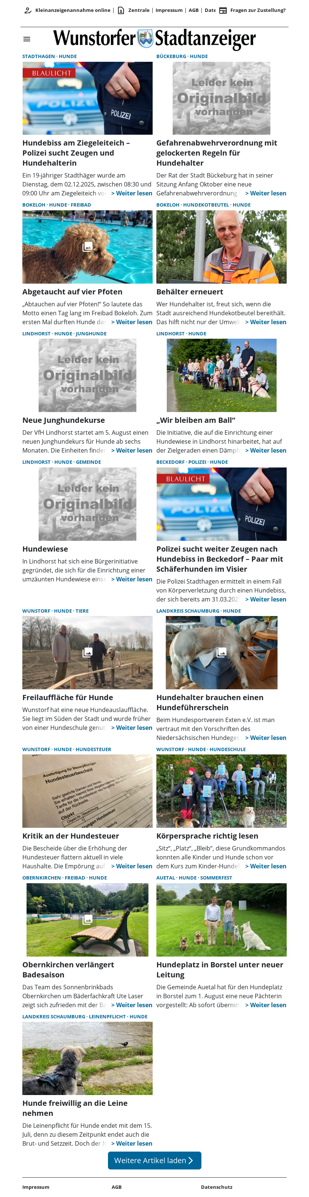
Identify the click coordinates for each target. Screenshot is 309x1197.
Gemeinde (88, 462)
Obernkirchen (42, 877)
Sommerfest (216, 877)
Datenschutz (216, 1187)
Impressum (169, 10)
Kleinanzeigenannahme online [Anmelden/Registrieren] (67, 10)
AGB (194, 10)
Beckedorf (171, 462)
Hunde (68, 56)
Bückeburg (171, 56)
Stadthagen (39, 56)
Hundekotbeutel (206, 204)
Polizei (197, 462)
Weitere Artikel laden (154, 1160)
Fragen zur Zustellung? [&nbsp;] (252, 10)
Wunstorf (36, 610)
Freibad (81, 204)
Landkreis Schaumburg (188, 610)
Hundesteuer (93, 749)
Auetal (166, 877)
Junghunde (91, 333)
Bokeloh (34, 204)
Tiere (82, 610)
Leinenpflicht (108, 1016)
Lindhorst (37, 333)
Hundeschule (228, 749)
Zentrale (133, 10)
